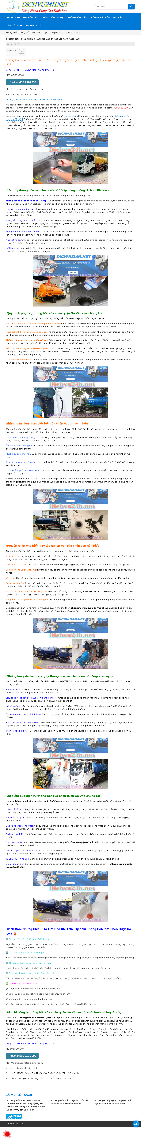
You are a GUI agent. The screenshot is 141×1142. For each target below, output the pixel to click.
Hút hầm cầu (70, 116)
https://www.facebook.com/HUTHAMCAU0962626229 (34, 99)
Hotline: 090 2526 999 (22, 82)
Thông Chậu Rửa (99, 17)
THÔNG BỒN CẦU (77, 17)
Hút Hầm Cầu (30, 17)
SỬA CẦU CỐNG (15, 25)
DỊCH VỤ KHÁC (34, 25)
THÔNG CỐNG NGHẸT (53, 17)
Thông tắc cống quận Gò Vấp (21, 220)
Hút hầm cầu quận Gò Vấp (20, 209)
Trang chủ (13, 17)
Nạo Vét (117, 17)
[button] (20, 51)
